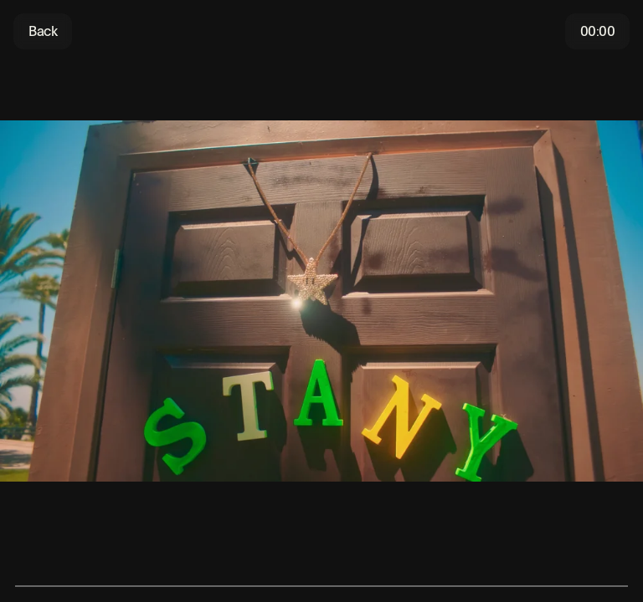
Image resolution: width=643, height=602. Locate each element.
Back (42, 31)
